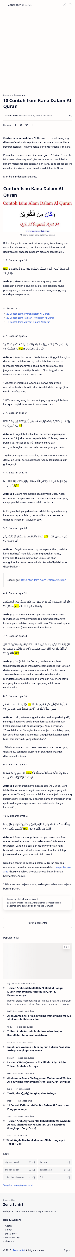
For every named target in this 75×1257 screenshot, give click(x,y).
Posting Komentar (37, 922)
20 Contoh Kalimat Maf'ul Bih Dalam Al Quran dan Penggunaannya (38, 1107)
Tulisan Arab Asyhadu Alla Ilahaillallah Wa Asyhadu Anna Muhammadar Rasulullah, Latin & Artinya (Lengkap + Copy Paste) (39, 1124)
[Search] (70, 4)
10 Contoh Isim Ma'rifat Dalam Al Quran (28, 321)
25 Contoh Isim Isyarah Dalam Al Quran (28, 313)
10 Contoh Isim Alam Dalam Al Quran (43, 580)
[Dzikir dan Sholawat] (20, 1177)
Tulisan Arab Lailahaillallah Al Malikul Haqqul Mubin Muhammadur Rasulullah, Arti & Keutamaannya (35, 991)
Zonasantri (14, 5)
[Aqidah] (23, 1135)
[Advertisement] (37, 50)
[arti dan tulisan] (27, 983)
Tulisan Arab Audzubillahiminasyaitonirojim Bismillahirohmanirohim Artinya (34, 1033)
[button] (64, 4)
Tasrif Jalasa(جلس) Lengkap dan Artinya (31, 1093)
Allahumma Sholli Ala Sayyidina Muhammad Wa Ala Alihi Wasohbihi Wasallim (39, 1017)
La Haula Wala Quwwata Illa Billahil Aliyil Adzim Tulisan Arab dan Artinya (37, 1064)
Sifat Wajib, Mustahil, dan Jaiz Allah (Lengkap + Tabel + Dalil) (36, 1141)
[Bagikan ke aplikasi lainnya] (32, 124)
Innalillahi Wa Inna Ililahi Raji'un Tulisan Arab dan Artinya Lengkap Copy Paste (38, 1048)
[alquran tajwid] (20, 1162)
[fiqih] (55, 1177)
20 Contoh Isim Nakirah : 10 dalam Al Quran (30, 317)
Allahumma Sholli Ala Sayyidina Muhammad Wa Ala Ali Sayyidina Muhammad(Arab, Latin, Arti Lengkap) (39, 1079)
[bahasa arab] (25, 1088)
